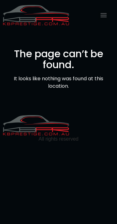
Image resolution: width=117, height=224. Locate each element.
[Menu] (103, 15)
